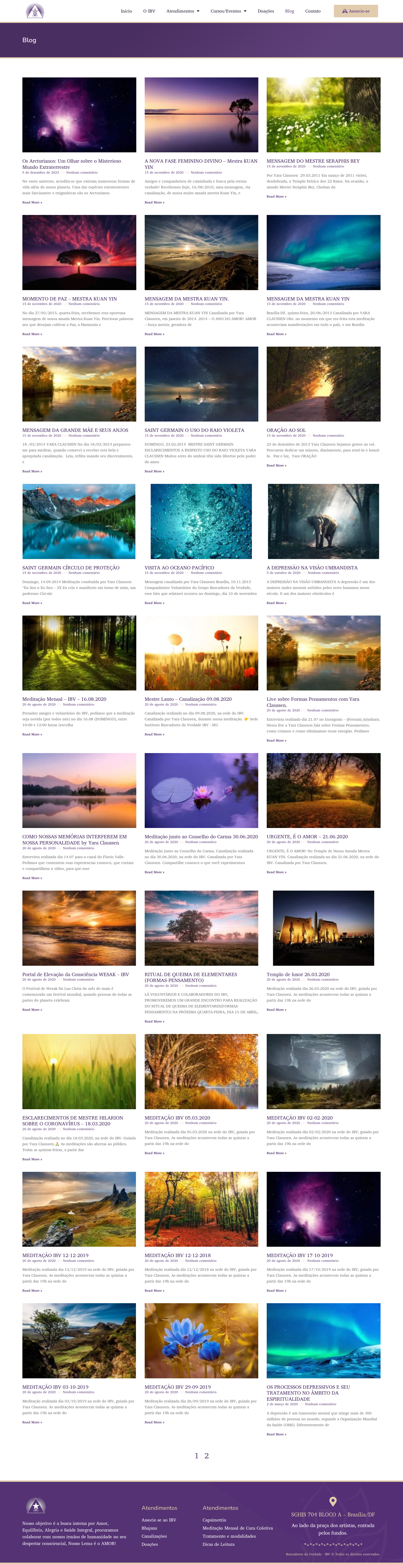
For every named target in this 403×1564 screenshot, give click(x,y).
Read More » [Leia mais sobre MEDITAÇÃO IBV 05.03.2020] (154, 1153)
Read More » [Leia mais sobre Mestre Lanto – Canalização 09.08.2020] (154, 734)
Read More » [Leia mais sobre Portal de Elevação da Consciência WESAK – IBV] (32, 1009)
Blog (289, 11)
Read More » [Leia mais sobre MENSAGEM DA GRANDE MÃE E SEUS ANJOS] (32, 471)
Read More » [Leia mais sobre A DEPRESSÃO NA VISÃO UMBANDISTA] (276, 602)
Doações (266, 11)
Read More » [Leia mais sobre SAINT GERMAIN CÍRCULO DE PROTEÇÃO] (32, 602)
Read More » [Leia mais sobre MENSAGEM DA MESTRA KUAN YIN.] (154, 334)
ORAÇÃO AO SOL (286, 430)
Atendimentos (183, 11)
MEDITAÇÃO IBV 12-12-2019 (55, 1255)
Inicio (126, 11)
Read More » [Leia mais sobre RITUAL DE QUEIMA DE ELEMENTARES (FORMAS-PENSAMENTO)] (154, 1021)
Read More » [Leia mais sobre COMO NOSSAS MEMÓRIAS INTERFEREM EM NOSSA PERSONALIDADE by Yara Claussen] (32, 878)
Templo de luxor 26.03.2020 (298, 974)
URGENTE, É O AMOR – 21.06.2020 (307, 836)
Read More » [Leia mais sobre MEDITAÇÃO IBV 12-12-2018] (154, 1290)
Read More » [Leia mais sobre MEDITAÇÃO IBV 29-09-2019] (154, 1422)
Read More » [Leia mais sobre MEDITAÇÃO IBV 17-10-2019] (276, 1290)
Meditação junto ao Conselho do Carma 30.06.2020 (201, 836)
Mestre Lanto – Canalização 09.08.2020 (188, 699)
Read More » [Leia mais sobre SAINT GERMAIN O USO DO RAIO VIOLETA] (154, 471)
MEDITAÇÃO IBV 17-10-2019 (300, 1255)
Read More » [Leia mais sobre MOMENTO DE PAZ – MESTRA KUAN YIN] (32, 334)
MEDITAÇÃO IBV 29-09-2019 (178, 1387)
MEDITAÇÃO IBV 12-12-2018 (178, 1255)
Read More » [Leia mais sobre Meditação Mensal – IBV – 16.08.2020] (32, 734)
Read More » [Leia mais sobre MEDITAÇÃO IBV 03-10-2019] (32, 1422)
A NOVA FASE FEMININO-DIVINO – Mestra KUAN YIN (201, 164)
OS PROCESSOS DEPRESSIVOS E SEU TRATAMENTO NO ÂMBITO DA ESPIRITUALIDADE (308, 1393)
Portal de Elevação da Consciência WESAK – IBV (75, 974)
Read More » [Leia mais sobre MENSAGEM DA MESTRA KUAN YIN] (276, 334)
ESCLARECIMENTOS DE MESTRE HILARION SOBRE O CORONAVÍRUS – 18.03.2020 (72, 1120)
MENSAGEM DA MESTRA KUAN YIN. (187, 298)
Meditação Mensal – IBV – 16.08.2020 (64, 699)
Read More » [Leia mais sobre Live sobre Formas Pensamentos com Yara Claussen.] (276, 740)
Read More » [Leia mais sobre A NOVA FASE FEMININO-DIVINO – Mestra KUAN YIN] (154, 202)
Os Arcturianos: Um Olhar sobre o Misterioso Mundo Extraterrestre (71, 164)
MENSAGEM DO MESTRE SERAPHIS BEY (313, 161)
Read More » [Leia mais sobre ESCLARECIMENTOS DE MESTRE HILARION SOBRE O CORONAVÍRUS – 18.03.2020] (32, 1159)
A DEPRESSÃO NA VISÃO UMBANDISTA (312, 567)
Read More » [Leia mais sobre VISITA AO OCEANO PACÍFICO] (154, 602)
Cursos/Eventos (229, 11)
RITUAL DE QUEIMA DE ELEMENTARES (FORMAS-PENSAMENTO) (191, 977)
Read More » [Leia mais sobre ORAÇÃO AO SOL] (276, 465)
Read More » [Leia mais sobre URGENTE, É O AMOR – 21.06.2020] (276, 872)
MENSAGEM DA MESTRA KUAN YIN (308, 298)
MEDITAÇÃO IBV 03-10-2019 (55, 1387)
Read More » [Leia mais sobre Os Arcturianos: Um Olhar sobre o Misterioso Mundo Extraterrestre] (32, 202)
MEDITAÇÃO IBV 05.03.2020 (177, 1117)
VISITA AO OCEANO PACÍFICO (179, 567)
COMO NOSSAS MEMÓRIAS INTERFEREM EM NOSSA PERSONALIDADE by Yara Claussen (74, 839)
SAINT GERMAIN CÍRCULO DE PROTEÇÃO (71, 567)
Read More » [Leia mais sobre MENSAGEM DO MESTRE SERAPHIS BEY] (276, 196)
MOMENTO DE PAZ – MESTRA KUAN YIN (69, 298)
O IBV (149, 11)
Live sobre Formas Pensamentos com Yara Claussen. (313, 702)
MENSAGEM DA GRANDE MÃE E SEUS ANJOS (75, 430)
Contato (313, 11)
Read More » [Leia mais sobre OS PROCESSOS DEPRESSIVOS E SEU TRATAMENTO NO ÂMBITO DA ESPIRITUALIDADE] (276, 1434)
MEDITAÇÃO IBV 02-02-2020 (300, 1117)
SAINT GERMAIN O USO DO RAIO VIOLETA (194, 430)
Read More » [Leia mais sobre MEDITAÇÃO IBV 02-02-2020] (276, 1153)
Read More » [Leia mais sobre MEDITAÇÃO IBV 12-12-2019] (32, 1290)
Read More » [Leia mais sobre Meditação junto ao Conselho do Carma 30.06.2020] (154, 872)
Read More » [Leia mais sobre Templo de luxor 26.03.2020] (276, 1009)
